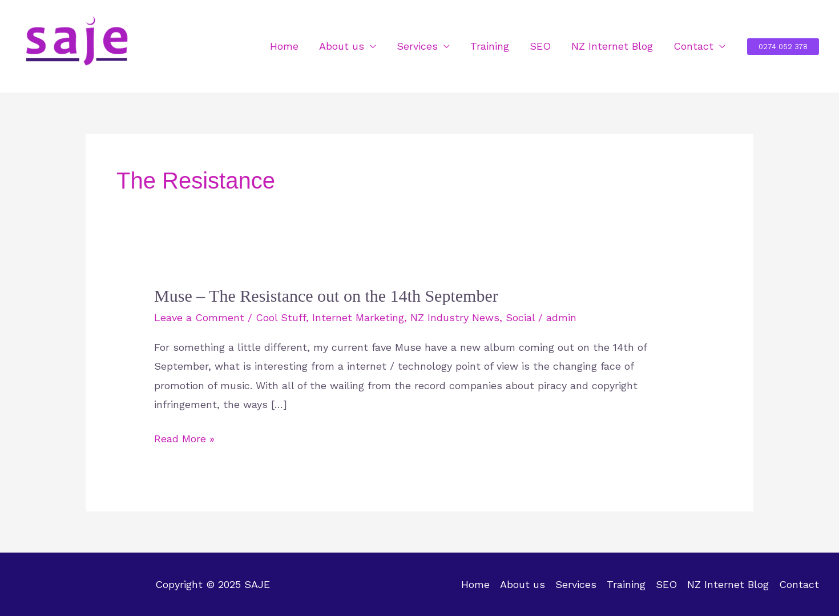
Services (417, 46)
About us (341, 46)
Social (520, 317)
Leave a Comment (199, 317)
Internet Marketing (358, 317)
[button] (783, 46)
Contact (693, 46)
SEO (540, 46)
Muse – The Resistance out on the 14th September (326, 295)
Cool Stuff (281, 317)
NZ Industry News (454, 317)
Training (489, 46)
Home (284, 46)
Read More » (184, 438)
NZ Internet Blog (612, 46)
